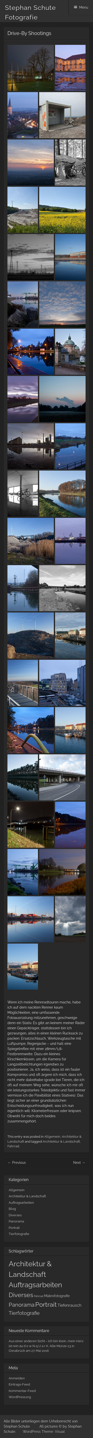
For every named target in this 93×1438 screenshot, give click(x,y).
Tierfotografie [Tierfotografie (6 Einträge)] (24, 1313)
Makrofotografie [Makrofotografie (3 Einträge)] (57, 1296)
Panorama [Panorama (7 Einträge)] (21, 1305)
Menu (83, 7)
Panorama (16, 1221)
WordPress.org (20, 1397)
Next (79, 1163)
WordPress (32, 1432)
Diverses (15, 1215)
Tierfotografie (19, 1234)
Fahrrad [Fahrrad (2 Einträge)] (38, 1296)
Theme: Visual (53, 1432)
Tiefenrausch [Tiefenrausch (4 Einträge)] (69, 1305)
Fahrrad (13, 1146)
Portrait (14, 1228)
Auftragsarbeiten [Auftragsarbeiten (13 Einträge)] (35, 1285)
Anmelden (17, 1378)
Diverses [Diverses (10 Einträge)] (21, 1295)
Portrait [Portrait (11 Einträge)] (46, 1304)
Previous (17, 1163)
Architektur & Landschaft (61, 1141)
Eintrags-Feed (19, 1384)
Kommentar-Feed (22, 1391)
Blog (12, 1209)
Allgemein (52, 1136)
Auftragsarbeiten (21, 1202)
